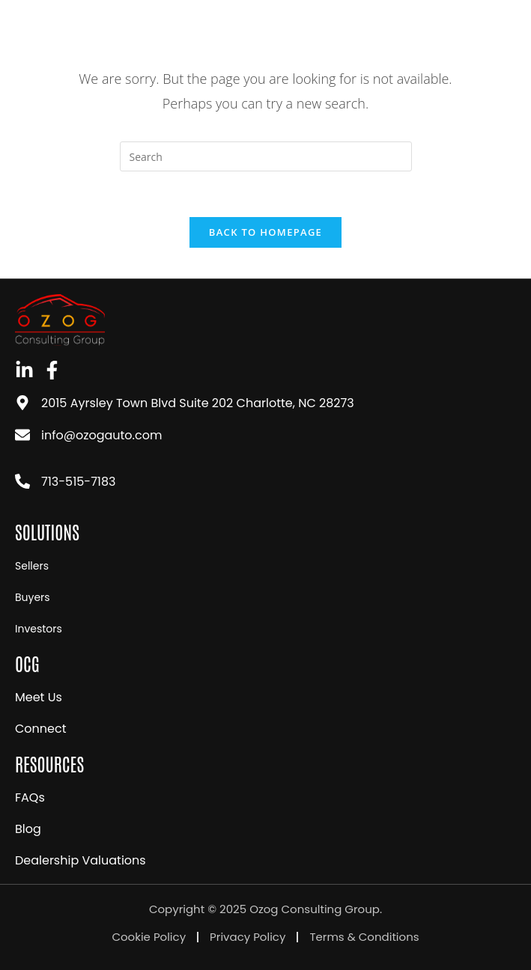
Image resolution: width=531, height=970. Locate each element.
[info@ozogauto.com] (22, 434)
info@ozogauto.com (101, 435)
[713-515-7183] (22, 481)
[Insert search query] (266, 156)
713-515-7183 (78, 481)
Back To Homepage (265, 232)
